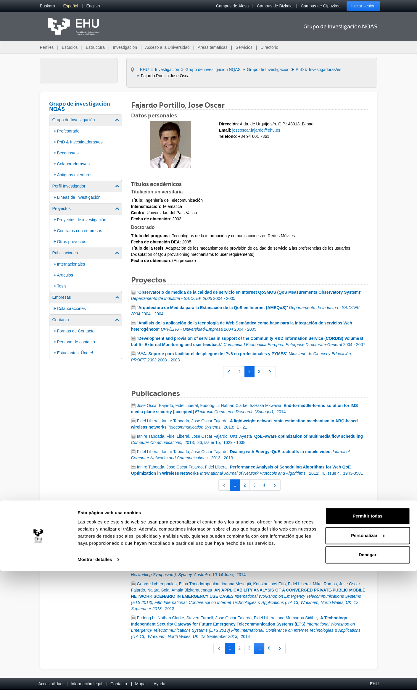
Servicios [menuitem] (244, 47)
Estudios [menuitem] (70, 47)
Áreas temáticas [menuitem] (212, 47)
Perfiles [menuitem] (47, 47)
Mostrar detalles (95, 678)
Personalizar (367, 654)
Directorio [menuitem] (269, 47)
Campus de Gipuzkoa (321, 6)
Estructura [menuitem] (95, 47)
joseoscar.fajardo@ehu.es (256, 130)
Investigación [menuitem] (125, 47)
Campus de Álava (232, 6)
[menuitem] (47, 6)
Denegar (367, 673)
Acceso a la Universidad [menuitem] (167, 47)
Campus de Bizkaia (275, 6)
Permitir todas (368, 634)
